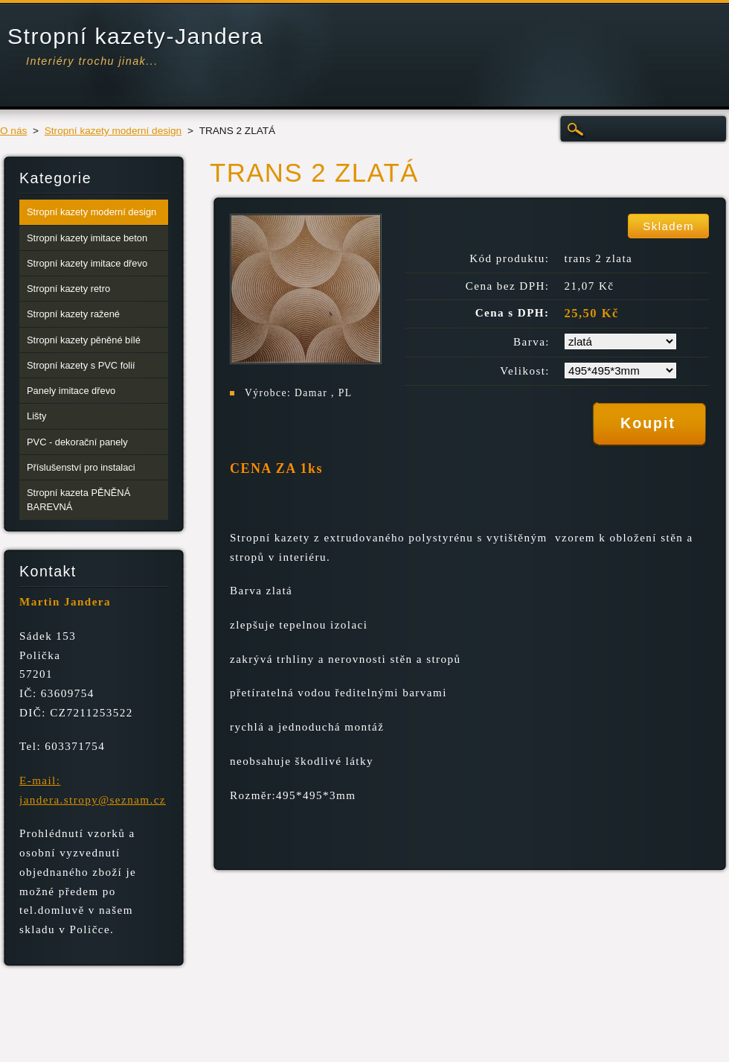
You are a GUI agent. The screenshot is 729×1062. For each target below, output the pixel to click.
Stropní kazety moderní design (113, 130)
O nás (13, 130)
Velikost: (525, 371)
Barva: (531, 342)
